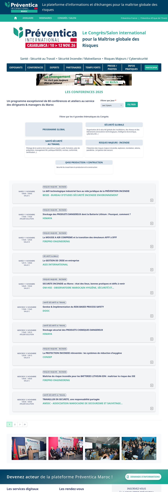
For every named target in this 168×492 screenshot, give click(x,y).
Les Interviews (24, 473)
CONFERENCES (35, 67)
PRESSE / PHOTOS (112, 67)
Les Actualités (22, 476)
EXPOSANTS (15, 67)
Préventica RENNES (78, 473)
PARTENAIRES (73, 67)
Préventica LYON (77, 476)
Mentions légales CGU (100, 489)
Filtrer (131, 104)
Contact (83, 489)
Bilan (64, 470)
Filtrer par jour (108, 100)
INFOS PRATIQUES (131, 67)
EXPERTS (54, 67)
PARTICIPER (151, 67)
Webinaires (45, 18)
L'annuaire (22, 467)
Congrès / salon (67, 18)
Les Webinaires (26, 470)
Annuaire (28, 18)
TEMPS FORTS (93, 67)
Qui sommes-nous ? (67, 489)
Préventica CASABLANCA (81, 467)
